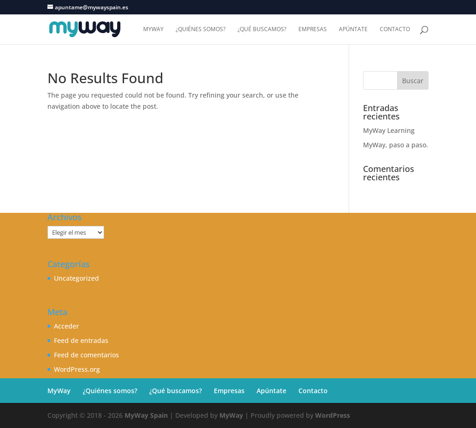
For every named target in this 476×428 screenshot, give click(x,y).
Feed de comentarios (86, 354)
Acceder (66, 326)
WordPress (332, 415)
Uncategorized (76, 278)
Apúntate (353, 29)
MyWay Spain (146, 415)
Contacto (395, 29)
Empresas (312, 29)
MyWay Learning (389, 130)
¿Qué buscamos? (262, 29)
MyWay (153, 29)
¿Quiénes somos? (200, 29)
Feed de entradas (81, 340)
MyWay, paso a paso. (395, 144)
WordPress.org (77, 369)
